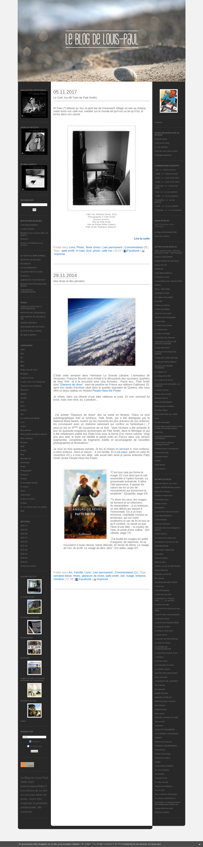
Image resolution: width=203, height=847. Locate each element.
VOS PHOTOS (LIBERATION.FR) (28, 291)
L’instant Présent (27, 229)
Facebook (131, 250)
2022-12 (24, 526)
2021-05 (24, 546)
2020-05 (24, 562)
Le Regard (159, 657)
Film (22, 402)
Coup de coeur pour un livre (166, 151)
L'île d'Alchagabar (162, 590)
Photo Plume (160, 750)
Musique (24, 442)
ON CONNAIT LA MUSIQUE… (167, 734)
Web (22, 511)
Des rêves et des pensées (69, 281)
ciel (122, 575)
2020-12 (24, 554)
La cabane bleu (161, 329)
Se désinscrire (34, 746)
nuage (130, 575)
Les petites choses (162, 669)
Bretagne (24, 374)
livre (88, 250)
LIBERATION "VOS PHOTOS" (33, 280)
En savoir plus (154, 844)
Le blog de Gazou (162, 619)
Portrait (23, 479)
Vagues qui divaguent (164, 786)
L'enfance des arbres (163, 325)
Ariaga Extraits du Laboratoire (167, 261)
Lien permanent (112, 247)
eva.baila (158, 301)
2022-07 (24, 538)
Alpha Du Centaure (163, 491)
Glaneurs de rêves (71, 384)
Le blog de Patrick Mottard (165, 362)
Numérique (25, 463)
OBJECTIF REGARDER (165, 730)
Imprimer (100, 579)
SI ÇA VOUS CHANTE (164, 766)
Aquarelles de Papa (29, 701)
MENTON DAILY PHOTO (165, 701)
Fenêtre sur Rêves (162, 305)
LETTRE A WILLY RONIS (31, 331)
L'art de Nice (160, 321)
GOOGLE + (25, 276)
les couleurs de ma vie (164, 380)
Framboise (159, 200)
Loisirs (23, 426)
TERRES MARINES (29, 323)
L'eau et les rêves (162, 143)
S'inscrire (34, 742)
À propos (158, 122)
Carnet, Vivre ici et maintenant (33, 382)
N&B (22, 446)
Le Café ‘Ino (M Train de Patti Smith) (75, 97)
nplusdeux (159, 726)
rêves (76, 575)
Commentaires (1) (126, 572)
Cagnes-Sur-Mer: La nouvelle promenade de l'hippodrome (33, 679)
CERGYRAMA (161, 520)
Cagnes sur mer (27, 378)
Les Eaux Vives (161, 661)
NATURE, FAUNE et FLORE (166, 717)
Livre (23, 422)
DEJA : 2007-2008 (162, 289)
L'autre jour (159, 586)
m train (80, 250)
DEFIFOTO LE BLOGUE (31, 260)
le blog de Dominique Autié (166, 232)
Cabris (23, 721)
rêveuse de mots (161, 453)
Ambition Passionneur (164, 495)
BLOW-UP (159, 269)
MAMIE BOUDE (161, 693)
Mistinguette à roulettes (164, 406)
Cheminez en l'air (162, 277)
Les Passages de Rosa (164, 665)
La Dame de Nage (162, 334)
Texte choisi (25, 495)
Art (22, 358)
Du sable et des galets (164, 297)
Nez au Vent (160, 722)
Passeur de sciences (163, 742)
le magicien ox (161, 372)
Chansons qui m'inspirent (31, 386)
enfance (140, 575)
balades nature (161, 504)
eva (157, 170)
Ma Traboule (160, 685)
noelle (157, 174)
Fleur (23, 406)
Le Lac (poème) (161, 147)
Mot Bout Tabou (161, 410)
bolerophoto (160, 508)
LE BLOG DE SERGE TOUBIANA (164, 367)
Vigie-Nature (160, 465)
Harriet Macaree (161, 570)
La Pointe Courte (28, 597)
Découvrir (24, 390)
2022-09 (24, 530)
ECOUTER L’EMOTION (164, 550)
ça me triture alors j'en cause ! (167, 512)
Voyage (24, 503)
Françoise (159, 186)
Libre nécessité (161, 677)
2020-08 (24, 558)
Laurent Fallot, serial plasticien (167, 615)
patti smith (68, 250)
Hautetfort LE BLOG (163, 574)
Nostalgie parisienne (163, 155)
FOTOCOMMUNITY (29, 268)
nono (157, 418)
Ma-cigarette (160, 689)
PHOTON (159, 432)
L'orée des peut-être (163, 594)
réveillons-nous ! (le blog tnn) (167, 449)
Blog (22, 366)
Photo (23, 467)
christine (58, 579)
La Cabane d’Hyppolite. (30, 617)
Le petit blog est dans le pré (166, 653)
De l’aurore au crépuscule (165, 538)
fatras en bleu (160, 562)
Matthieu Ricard (161, 398)
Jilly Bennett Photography (165, 317)
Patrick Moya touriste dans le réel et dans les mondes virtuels (168, 427)
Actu (22, 354)
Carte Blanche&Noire (29, 225)
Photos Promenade (163, 754)
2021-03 (24, 550)
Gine (157, 192)
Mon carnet (159, 713)
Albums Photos (29, 577)
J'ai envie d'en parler (163, 313)
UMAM (158, 461)
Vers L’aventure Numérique (166, 794)
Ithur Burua (159, 578)
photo (96, 250)
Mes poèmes (26, 430)
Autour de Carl (161, 265)
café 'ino (107, 250)
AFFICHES (25, 658)
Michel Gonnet (161, 709)
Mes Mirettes (160, 705)
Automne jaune (161, 139)
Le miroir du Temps (162, 643)
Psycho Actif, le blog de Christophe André (164, 443)
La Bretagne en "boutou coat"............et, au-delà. (164, 599)
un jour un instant (28, 499)
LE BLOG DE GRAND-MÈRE (167, 623)
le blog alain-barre (162, 348)
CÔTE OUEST (161, 534)
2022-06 (24, 542)
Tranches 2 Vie (161, 778)
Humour (24, 410)
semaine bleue (62, 575)
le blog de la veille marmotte (166, 358)
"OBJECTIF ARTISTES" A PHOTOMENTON (31, 308)
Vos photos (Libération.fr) (165, 798)
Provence (24, 487)
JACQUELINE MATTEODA (166, 582)
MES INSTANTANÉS (163, 402)
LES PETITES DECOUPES (166, 673)
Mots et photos (27, 438)
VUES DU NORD (162, 812)
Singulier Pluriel (161, 457)
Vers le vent (159, 790)
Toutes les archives (28, 566)
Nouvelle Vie (26, 458)
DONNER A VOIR (162, 293)
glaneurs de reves (93, 575)
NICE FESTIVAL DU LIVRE (166, 414)
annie (157, 178)
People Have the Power (107, 390)
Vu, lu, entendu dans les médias (34, 507)
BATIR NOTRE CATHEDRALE (33, 313)
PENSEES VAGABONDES (166, 746)
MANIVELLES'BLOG (163, 697)
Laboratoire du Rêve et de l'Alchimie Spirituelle (165, 343)
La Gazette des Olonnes (165, 338)
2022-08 (24, 534)
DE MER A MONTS (29, 335)
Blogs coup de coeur (29, 370)
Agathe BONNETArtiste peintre (167, 487)
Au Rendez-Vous (162, 500)
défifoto (24, 394)
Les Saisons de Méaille (30, 418)
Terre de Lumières (162, 236)
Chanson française (162, 524)
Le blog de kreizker (162, 627)
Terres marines (27, 638)
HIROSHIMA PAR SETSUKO (32, 327)
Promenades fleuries (29, 483)
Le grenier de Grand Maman (166, 639)
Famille (23, 398)
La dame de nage (162, 604)
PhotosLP (25, 239)
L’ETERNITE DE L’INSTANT (166, 681)
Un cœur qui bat (161, 782)
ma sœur (122, 452)
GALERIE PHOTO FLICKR (32, 272)
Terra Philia (159, 774)
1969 (23, 349)
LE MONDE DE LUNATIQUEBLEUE (163, 648)
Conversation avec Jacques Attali (168, 281)
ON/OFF (158, 738)
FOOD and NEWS (162, 309)
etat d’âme (159, 554)
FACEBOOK (26, 264)
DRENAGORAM (161, 546)
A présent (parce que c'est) (166, 483)
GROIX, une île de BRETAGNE (168, 566)
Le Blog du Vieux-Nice (164, 631)
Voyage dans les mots (164, 808)
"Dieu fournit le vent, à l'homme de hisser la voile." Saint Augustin (168, 252)
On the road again (162, 422)
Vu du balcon (160, 469)
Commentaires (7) (135, 247)
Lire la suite (142, 238)
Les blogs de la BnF (163, 376)
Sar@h (158, 762)
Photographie (26, 471)
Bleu (22, 362)
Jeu (22, 414)
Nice (22, 454)
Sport (23, 491)
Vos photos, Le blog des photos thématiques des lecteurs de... (168, 803)
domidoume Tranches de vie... (167, 542)
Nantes (23, 450)
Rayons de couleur (162, 758)
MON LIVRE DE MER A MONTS (34, 434)
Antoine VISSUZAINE (164, 257)
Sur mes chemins (162, 770)
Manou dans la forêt (163, 394)
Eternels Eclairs (161, 558)
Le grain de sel (161, 635)
